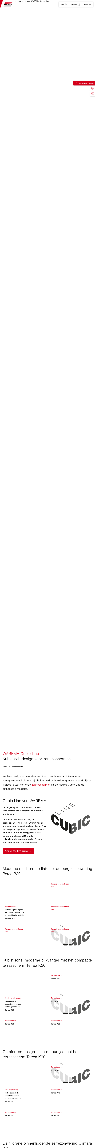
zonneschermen (41, 784)
